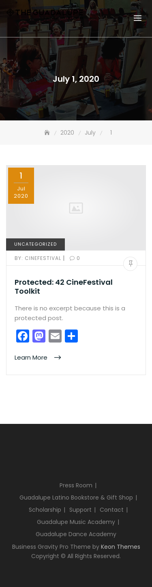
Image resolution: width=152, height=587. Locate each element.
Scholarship (45, 510)
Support (80, 510)
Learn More (32, 357)
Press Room (76, 485)
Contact (112, 510)
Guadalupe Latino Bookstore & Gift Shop (76, 497)
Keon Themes (120, 547)
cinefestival (39, 258)
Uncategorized (35, 244)
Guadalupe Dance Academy (76, 534)
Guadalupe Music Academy (76, 522)
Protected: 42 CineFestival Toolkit (64, 286)
